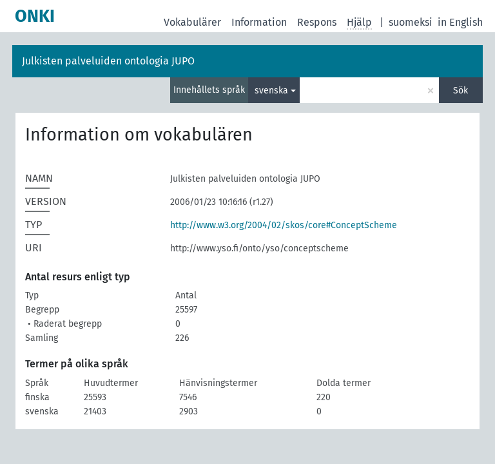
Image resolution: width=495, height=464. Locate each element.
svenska (271, 90)
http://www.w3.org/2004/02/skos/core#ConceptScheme (283, 225)
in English (460, 22)
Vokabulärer (192, 22)
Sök (460, 90)
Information (259, 22)
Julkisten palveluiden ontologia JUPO (108, 61)
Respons (316, 22)
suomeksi (410, 22)
